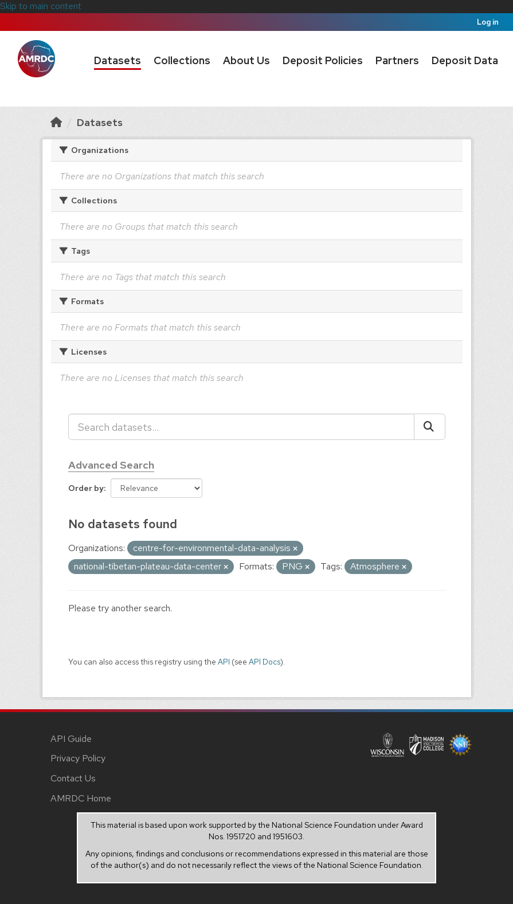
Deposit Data (465, 60)
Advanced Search (111, 464)
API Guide (71, 739)
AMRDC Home (80, 798)
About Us (246, 60)
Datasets (117, 60)
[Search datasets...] (241, 427)
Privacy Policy (77, 758)
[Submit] (429, 427)
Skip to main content (40, 6)
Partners (397, 60)
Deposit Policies (323, 60)
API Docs (264, 662)
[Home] (56, 122)
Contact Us (73, 778)
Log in (488, 22)
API (224, 662)
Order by (86, 488)
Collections (182, 60)
